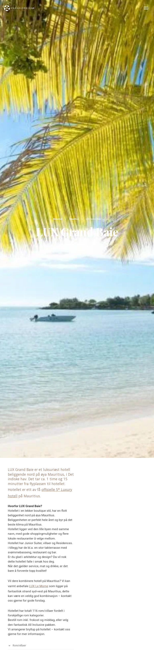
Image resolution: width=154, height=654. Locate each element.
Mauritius (74, 219)
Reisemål (58, 219)
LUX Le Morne (38, 586)
